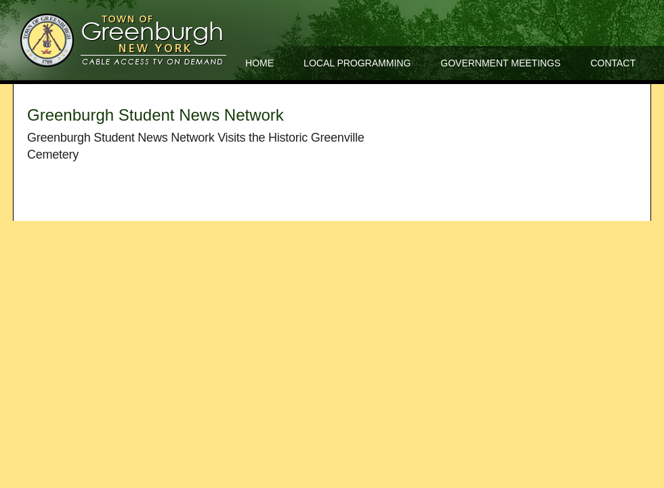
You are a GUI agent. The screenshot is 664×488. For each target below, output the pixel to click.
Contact (613, 63)
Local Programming (357, 63)
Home (259, 63)
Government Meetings (500, 63)
